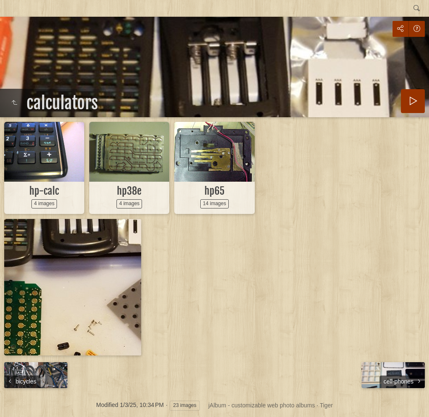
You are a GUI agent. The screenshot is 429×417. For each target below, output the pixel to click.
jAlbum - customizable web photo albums (261, 405)
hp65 (214, 191)
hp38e (129, 191)
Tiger (326, 405)
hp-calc (44, 191)
